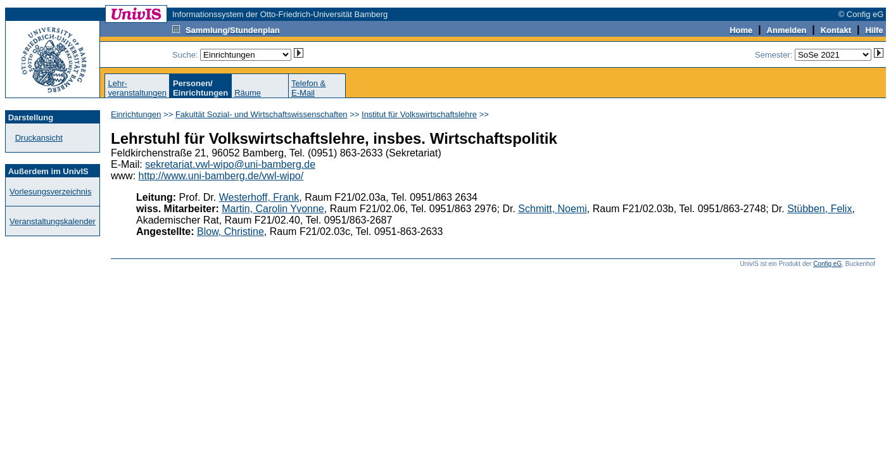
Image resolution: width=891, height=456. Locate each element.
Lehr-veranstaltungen (137, 88)
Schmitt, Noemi (552, 208)
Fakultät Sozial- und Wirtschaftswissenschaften (261, 114)
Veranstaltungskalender (52, 221)
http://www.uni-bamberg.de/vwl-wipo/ (221, 175)
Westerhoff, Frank (259, 197)
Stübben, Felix (819, 208)
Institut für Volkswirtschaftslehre (419, 114)
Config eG (827, 263)
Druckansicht (39, 137)
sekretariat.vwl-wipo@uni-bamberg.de (230, 164)
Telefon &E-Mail (308, 88)
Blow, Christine (230, 231)
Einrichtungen (136, 114)
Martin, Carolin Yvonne (273, 208)
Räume (247, 93)
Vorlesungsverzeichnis (50, 191)
